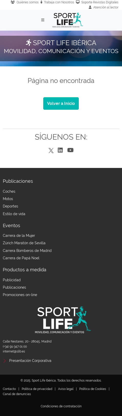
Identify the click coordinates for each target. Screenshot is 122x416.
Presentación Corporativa (30, 361)
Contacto (9, 389)
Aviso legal (65, 389)
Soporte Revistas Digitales (97, 2)
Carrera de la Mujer (19, 236)
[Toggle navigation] (42, 20)
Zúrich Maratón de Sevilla (24, 243)
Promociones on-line (20, 295)
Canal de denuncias (17, 394)
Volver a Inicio (61, 103)
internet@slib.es (14, 351)
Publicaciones (14, 287)
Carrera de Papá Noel (21, 258)
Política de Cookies (92, 389)
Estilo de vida (14, 214)
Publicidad (12, 280)
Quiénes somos (24, 2)
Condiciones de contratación (61, 406)
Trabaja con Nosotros (57, 2)
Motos (8, 199)
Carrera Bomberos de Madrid (27, 251)
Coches (9, 191)
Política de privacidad (37, 389)
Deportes (10, 206)
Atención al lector (103, 7)
